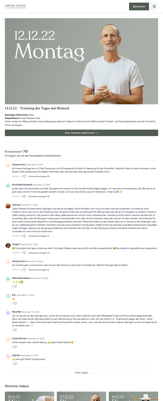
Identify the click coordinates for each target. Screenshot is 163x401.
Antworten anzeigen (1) (39, 236)
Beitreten (139, 6)
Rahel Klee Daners (21, 278)
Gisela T (16, 244)
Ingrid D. (16, 355)
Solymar (16, 204)
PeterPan (16, 311)
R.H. (14, 295)
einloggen (10, 155)
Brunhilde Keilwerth (22, 184)
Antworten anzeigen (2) (39, 196)
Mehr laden (81, 372)
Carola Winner (19, 338)
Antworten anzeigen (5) (39, 176)
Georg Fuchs (18, 164)
